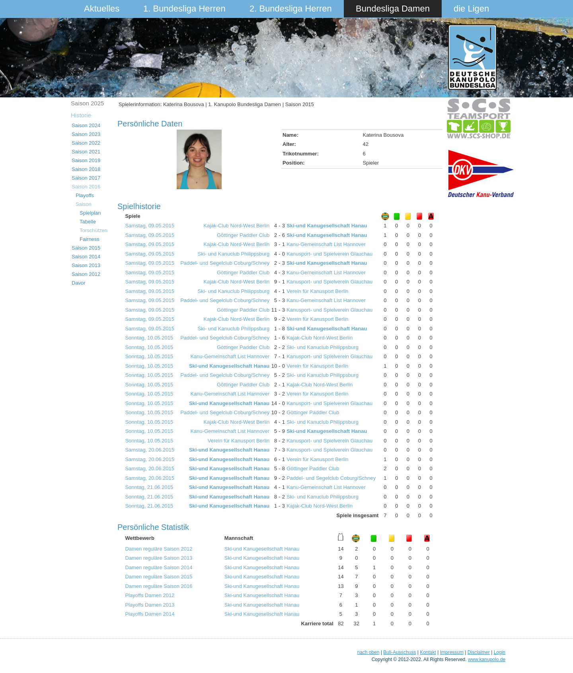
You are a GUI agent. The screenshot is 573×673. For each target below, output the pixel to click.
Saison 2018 (86, 169)
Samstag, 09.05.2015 (149, 226)
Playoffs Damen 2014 (149, 614)
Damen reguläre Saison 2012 (158, 549)
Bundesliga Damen (393, 9)
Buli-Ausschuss (399, 652)
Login (499, 652)
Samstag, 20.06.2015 (149, 450)
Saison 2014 (86, 257)
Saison (84, 204)
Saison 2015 (86, 248)
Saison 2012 (86, 274)
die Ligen (471, 9)
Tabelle (88, 222)
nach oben (368, 652)
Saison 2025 (87, 103)
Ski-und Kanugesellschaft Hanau (326, 226)
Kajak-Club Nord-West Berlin (236, 226)
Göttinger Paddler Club (243, 235)
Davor (79, 283)
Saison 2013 (86, 265)
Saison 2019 (86, 160)
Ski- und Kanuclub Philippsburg (234, 254)
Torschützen (93, 230)
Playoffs (85, 195)
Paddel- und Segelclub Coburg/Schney (224, 263)
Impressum (452, 652)
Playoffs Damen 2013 (149, 605)
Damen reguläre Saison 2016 (158, 586)
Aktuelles (101, 9)
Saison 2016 (86, 187)
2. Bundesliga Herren (290, 9)
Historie (81, 115)
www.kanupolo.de (486, 659)
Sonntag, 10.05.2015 (149, 338)
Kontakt (428, 652)
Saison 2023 (86, 134)
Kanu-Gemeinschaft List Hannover (326, 244)
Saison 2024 (86, 125)
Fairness (89, 239)
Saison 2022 (86, 143)
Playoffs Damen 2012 (149, 595)
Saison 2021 (86, 152)
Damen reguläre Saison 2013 (158, 558)
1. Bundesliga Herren (184, 9)
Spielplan (90, 213)
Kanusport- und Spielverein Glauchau (329, 254)
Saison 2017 (86, 178)
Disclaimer (479, 652)
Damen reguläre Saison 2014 (158, 567)
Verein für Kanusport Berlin (317, 291)
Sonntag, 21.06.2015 (149, 487)
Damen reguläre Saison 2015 (158, 577)
